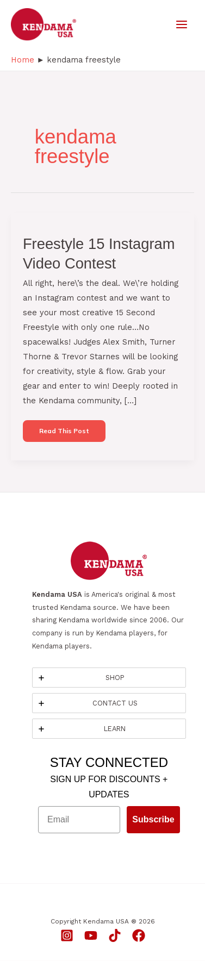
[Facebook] (138, 935)
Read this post (64, 434)
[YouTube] (90, 935)
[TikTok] (114, 935)
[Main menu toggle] (181, 24)
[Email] (79, 819)
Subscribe (153, 819)
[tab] (109, 677)
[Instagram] (66, 935)
